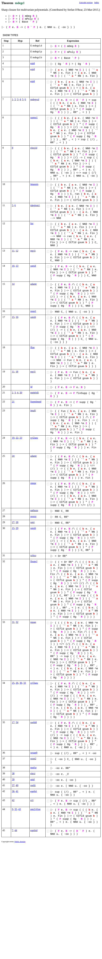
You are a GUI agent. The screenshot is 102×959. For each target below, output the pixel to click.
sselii (33, 785)
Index (96, 2)
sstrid (33, 265)
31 (13, 622)
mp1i (33, 250)
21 (13, 401)
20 (21, 392)
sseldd (33, 722)
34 (17, 722)
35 (15, 809)
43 (19, 809)
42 (13, 800)
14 (13, 284)
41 (17, 791)
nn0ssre (34, 510)
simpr (33, 483)
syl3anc (34, 683)
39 (13, 779)
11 (13, 250)
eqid (32, 63)
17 (13, 722)
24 (13, 456)
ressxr (33, 516)
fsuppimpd (35, 401)
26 (17, 683)
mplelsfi (34, 392)
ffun (32, 347)
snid (32, 779)
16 (17, 317)
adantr (33, 284)
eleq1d (33, 147)
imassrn (34, 184)
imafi (33, 410)
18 (17, 371)
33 (24, 683)
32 (17, 622)
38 (13, 773)
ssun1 (33, 311)
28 (17, 522)
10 (13, 265)
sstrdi (33, 317)
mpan (33, 622)
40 (17, 785)
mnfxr (33, 767)
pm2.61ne (35, 809)
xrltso (33, 555)
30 (21, 683)
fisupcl (33, 561)
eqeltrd (34, 830)
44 (15, 830)
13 (17, 265)
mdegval (34, 99)
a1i (31, 800)
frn (31, 223)
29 (17, 528)
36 (13, 791)
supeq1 (34, 117)
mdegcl (19, 3)
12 (17, 250)
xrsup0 (33, 752)
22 (17, 437)
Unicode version (86, 2)
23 (21, 437)
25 (13, 683)
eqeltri (33, 791)
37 (13, 785)
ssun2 (33, 758)
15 (13, 317)
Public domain (20, 842)
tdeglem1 (35, 205)
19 (13, 437)
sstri (32, 522)
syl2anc (34, 437)
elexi (32, 773)
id (31, 386)
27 (13, 522)
